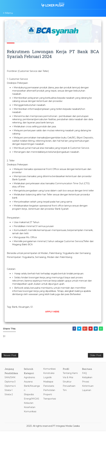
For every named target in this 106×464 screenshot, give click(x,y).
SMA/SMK (10, 377)
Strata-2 (9, 394)
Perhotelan (49, 390)
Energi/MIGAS (31, 398)
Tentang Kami (70, 373)
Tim (65, 390)
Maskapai (48, 381)
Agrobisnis (29, 377)
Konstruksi (48, 373)
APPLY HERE (52, 311)
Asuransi (28, 381)
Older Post (95, 355)
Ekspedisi (29, 394)
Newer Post (10, 355)
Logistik (47, 377)
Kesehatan (29, 407)
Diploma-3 (10, 381)
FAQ (84, 373)
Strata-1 (8, 390)
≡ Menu (8, 12)
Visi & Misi (68, 377)
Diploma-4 (10, 386)
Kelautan (28, 403)
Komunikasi (30, 411)
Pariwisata (48, 386)
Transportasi (49, 398)
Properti (47, 394)
